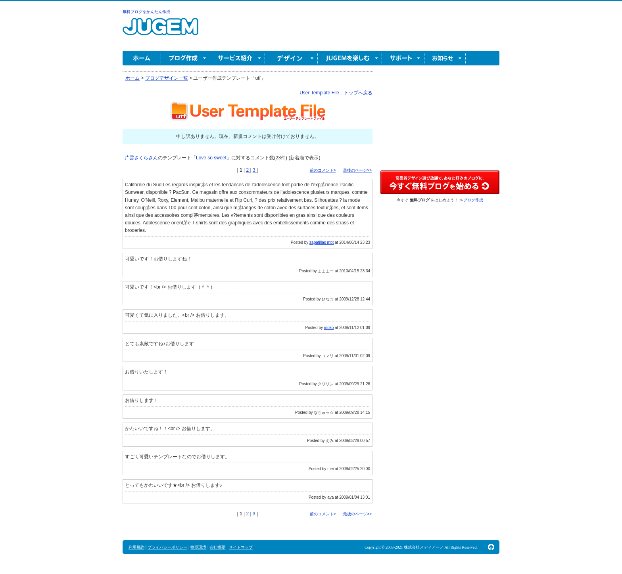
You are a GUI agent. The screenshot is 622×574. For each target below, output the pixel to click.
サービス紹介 (237, 58)
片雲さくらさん (141, 158)
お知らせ (445, 58)
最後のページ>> (357, 170)
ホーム (142, 58)
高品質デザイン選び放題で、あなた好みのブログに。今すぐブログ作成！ (439, 182)
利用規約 (136, 547)
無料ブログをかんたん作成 (146, 12)
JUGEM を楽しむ (350, 58)
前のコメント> (323, 170)
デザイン (291, 58)
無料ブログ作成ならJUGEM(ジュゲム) (160, 31)
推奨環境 (198, 547)
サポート (403, 58)
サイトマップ (241, 547)
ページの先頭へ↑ (491, 547)
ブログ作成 (185, 58)
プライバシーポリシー (167, 547)
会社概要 (217, 547)
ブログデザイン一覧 (166, 78)
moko (329, 327)
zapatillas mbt (321, 242)
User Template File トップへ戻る (335, 93)
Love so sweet (211, 158)
